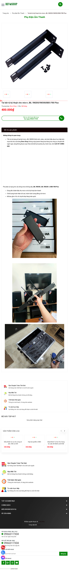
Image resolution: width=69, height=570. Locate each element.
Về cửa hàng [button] (34, 513)
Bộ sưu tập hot (8, 416)
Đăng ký (63, 553)
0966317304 (11, 534)
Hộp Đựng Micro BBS (34, 442)
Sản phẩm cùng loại (11, 431)
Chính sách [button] (34, 505)
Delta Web (41, 521)
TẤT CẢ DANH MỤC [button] (34, 501)
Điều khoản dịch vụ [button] (34, 509)
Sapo (38, 525)
